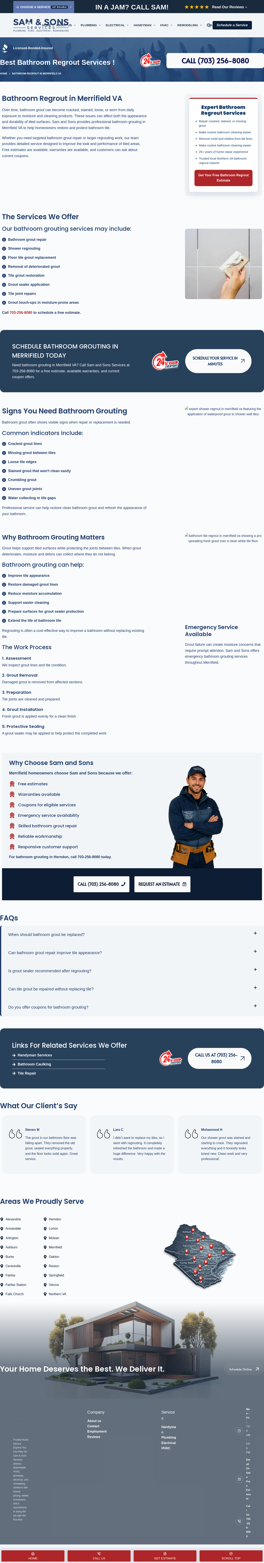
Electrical (118, 25)
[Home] (32, 1556)
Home (46, 25)
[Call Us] (99, 1556)
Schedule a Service (232, 25)
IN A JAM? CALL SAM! (131, 7)
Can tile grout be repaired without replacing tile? (51, 989)
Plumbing (91, 25)
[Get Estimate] (165, 1556)
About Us (66, 25)
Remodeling (190, 25)
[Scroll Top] (231, 1556)
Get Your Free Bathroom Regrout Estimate (223, 177)
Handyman (145, 25)
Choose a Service (44, 7)
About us (94, 1421)
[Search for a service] (209, 25)
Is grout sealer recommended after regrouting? (49, 971)
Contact (93, 1426)
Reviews (93, 1437)
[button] (132, 934)
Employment (97, 1431)
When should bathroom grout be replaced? (46, 934)
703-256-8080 (21, 313)
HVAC (167, 25)
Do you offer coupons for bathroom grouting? (48, 1007)
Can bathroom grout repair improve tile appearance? (55, 953)
